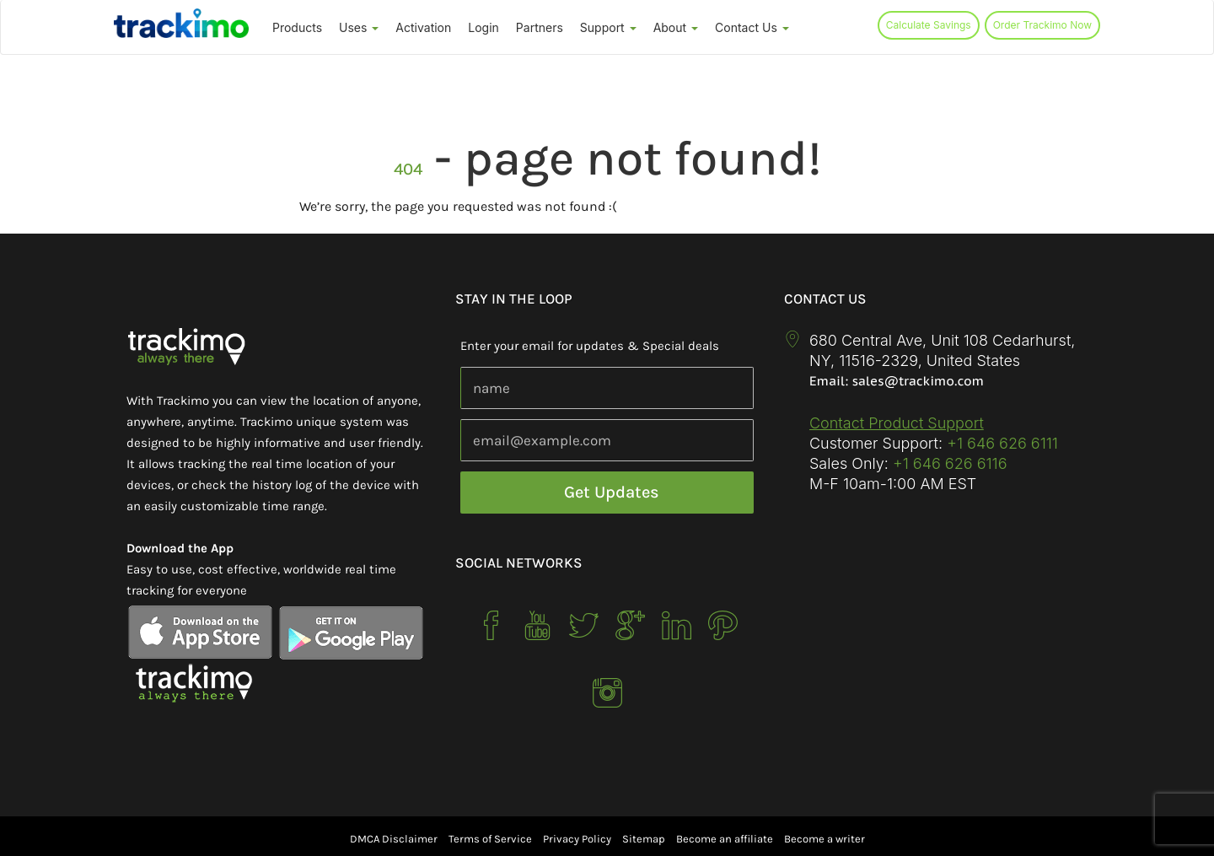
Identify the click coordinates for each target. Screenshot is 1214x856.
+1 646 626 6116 (948, 463)
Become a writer (824, 838)
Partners (539, 27)
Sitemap (643, 838)
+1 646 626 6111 (1002, 443)
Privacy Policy (577, 838)
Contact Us (752, 27)
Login (483, 27)
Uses (359, 27)
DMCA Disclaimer (394, 838)
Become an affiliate (724, 838)
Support (608, 27)
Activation (423, 27)
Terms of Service (490, 838)
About (675, 27)
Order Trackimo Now (1042, 25)
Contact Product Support (896, 423)
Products (297, 27)
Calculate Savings (928, 25)
